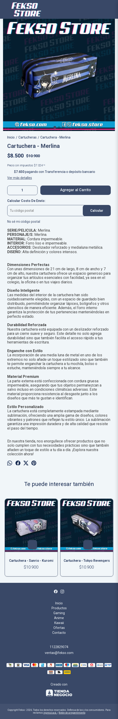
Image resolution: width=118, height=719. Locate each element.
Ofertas (59, 628)
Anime (59, 618)
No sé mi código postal (23, 221)
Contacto (59, 633)
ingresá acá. (50, 713)
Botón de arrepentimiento (72, 713)
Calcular (96, 210)
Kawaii (59, 623)
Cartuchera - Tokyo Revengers (87, 560)
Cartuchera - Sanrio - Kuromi (31, 560)
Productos (59, 608)
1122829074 (59, 647)
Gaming (59, 613)
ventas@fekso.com (59, 653)
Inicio (59, 603)
